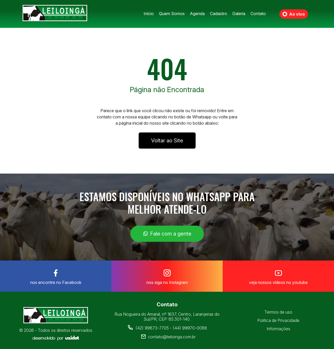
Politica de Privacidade (278, 320)
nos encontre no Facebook (55, 276)
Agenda (197, 13)
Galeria (238, 13)
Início (149, 13)
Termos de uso (278, 312)
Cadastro (218, 13)
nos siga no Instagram (167, 276)
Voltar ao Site (167, 140)
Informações (278, 328)
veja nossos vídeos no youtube (278, 276)
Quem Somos (172, 13)
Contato (258, 13)
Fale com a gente (167, 234)
